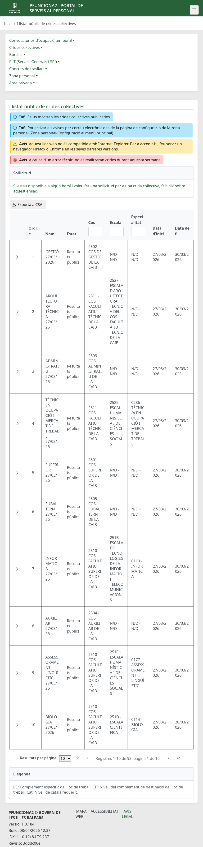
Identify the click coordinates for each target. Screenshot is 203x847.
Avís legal (127, 814)
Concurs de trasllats (26, 68)
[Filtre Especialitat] (138, 231)
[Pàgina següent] (168, 757)
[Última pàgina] (178, 757)
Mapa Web (80, 814)
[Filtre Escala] (117, 231)
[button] (17, 257)
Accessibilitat (104, 811)
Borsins (16, 54)
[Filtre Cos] (95, 231)
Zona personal (22, 75)
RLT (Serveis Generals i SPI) (33, 61)
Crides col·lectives (24, 47)
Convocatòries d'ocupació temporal (40, 40)
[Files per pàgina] (65, 758)
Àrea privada (20, 83)
